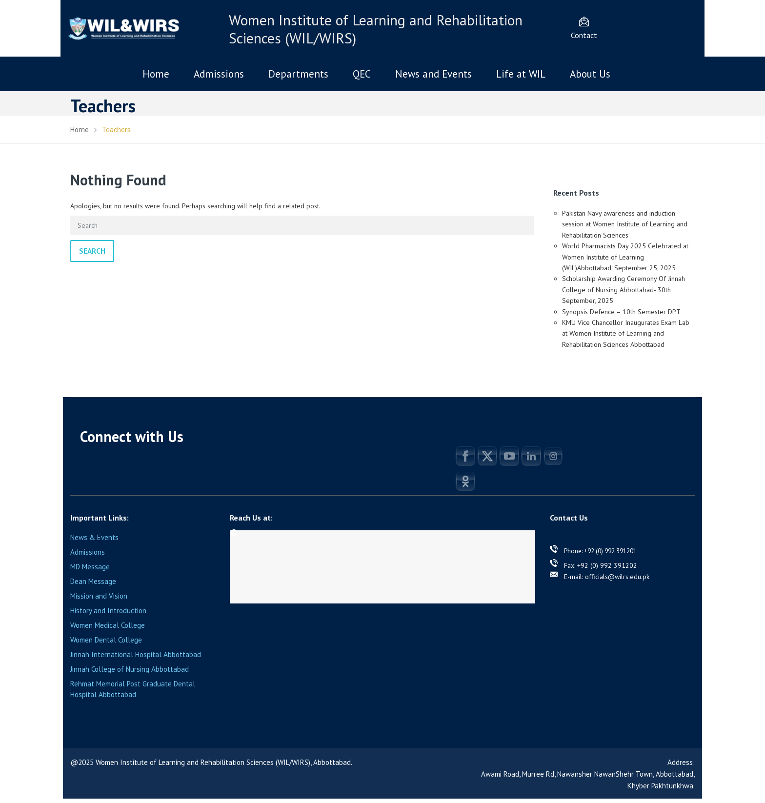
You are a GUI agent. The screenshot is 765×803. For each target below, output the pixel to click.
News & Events (94, 537)
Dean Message (93, 581)
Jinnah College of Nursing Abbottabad (129, 669)
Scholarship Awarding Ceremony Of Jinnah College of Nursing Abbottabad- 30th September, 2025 (623, 289)
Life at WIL (520, 73)
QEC (362, 73)
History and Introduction (108, 610)
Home (155, 73)
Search (92, 251)
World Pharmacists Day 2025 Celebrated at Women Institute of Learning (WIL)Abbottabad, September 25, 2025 (625, 256)
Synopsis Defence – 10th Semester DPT (621, 311)
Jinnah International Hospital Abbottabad (135, 654)
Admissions (219, 73)
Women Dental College (106, 639)
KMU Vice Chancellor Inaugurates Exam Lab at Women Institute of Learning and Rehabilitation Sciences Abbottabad (625, 333)
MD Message (90, 566)
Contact (584, 35)
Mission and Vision (98, 596)
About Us (590, 73)
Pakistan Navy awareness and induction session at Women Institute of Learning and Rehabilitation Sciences (624, 224)
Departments (298, 73)
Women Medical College (107, 625)
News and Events (433, 73)
